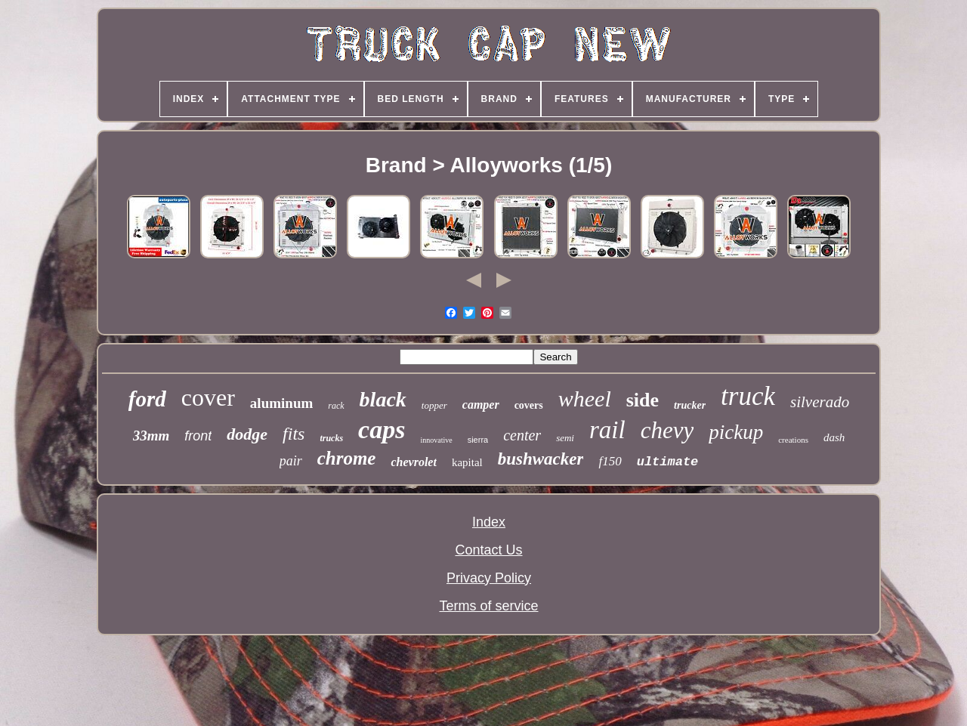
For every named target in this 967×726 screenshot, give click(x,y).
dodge (247, 434)
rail (607, 429)
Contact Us (488, 550)
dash (834, 437)
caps (381, 429)
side (642, 400)
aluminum (281, 403)
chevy (667, 430)
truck (748, 396)
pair (291, 460)
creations (793, 439)
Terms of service (488, 605)
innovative (436, 440)
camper (480, 404)
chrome (346, 458)
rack (336, 405)
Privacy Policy (488, 577)
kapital (467, 462)
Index (488, 522)
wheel (584, 398)
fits (293, 433)
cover (208, 397)
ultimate (668, 462)
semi (565, 437)
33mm (151, 435)
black (383, 399)
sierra (478, 439)
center (522, 435)
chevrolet (413, 462)
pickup (736, 432)
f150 (609, 461)
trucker (690, 405)
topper (434, 405)
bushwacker (541, 459)
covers (528, 405)
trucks (331, 438)
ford (147, 399)
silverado (819, 402)
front (198, 435)
